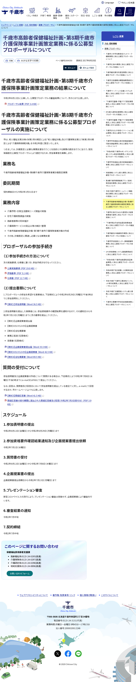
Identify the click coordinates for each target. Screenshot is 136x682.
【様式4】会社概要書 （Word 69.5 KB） (25, 356)
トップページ (6, 25)
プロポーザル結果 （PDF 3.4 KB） (23, 103)
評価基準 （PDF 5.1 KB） (19, 273)
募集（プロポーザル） (47, 25)
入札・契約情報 (31, 25)
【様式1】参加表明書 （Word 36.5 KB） (25, 304)
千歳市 (12, 10)
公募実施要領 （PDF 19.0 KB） (22, 268)
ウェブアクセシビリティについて (34, 595)
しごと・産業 (18, 25)
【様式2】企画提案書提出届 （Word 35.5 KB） (28, 346)
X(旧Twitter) (57, 653)
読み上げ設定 (88, 67)
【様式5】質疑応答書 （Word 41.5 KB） (25, 395)
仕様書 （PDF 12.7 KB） (19, 278)
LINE (78, 653)
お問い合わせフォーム (20, 573)
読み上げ (71, 67)
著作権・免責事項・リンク (64, 595)
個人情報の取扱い (88, 595)
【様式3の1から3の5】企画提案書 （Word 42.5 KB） (31, 352)
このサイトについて (109, 595)
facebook (68, 653)
